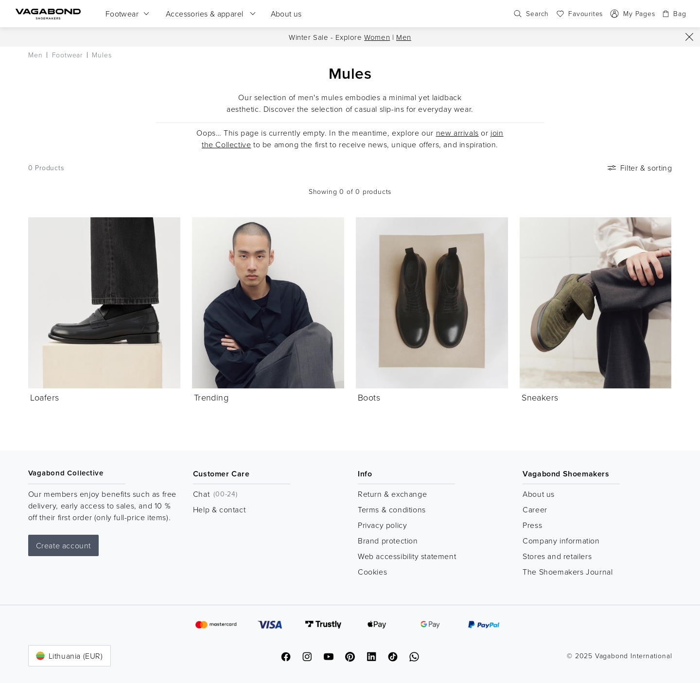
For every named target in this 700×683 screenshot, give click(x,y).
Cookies (372, 571)
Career (535, 509)
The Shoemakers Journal (567, 571)
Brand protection (388, 540)
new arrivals (457, 132)
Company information (561, 540)
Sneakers (540, 397)
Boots (369, 397)
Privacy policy (382, 525)
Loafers (44, 397)
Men (403, 37)
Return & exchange (392, 494)
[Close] (689, 37)
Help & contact (219, 509)
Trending (211, 397)
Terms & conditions (392, 509)
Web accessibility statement (407, 556)
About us (539, 494)
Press (532, 525)
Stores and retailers (557, 556)
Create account (63, 545)
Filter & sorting (639, 168)
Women (377, 37)
